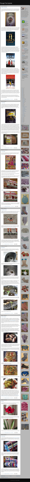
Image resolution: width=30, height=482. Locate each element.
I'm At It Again (3, 151)
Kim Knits (23, 27)
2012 (22, 120)
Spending (26, 34)
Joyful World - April (24, 109)
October (23, 100)
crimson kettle (23, 67)
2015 (22, 117)
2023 (22, 91)
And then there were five (26, 49)
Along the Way (23, 60)
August (23, 102)
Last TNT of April (26, 28)
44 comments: (12, 206)
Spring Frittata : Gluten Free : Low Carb (26, 42)
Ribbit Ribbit (3, 247)
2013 (22, 119)
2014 (22, 118)
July (23, 103)
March (23, 114)
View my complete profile (24, 17)
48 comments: (11, 432)
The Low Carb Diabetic (12, 320)
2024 (22, 90)
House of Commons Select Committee (26, 21)
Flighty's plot (23, 55)
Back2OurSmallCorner (24, 74)
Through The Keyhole (6, 3)
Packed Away (3, 436)
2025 (22, 89)
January (23, 116)
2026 (22, 88)
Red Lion (2, 401)
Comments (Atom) (6, 477)
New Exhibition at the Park (26, 68)
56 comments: (11, 313)
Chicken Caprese (24, 111)
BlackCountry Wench (24, 48)
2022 (22, 92)
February (24, 115)
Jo (25, 7)
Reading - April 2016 (4, 7)
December (24, 98)
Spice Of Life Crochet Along (16, 437)
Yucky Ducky (3, 102)
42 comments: (11, 473)
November (24, 99)
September (24, 101)
